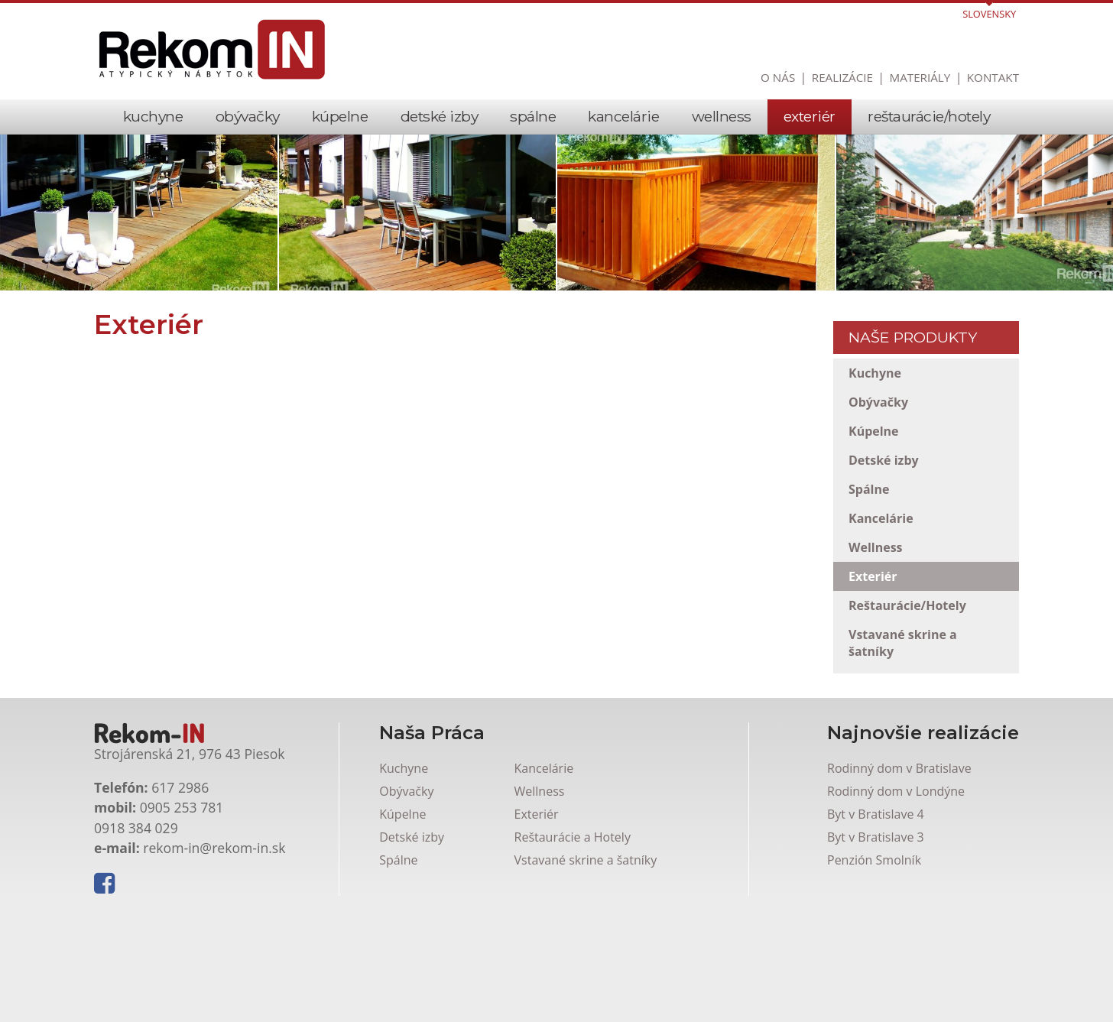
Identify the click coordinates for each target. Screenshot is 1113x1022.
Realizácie (842, 77)
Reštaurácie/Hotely (929, 116)
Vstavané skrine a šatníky (903, 643)
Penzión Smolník (874, 986)
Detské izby (440, 116)
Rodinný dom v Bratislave (899, 894)
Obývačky (248, 116)
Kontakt (993, 77)
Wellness (721, 116)
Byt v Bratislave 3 (875, 963)
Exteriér (810, 116)
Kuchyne (153, 116)
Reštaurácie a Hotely (572, 963)
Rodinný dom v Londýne (896, 917)
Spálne (533, 116)
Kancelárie (623, 116)
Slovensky (989, 14)
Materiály (920, 77)
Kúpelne (340, 116)
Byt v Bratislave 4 (875, 940)
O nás (778, 77)
